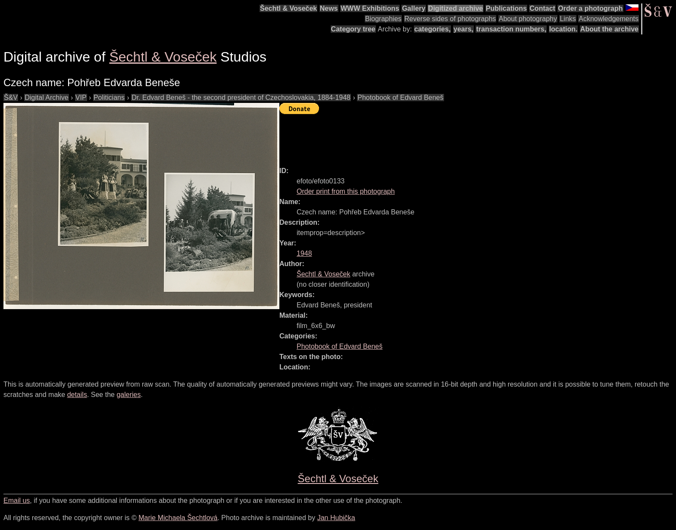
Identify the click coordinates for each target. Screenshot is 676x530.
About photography (528, 18)
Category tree (353, 29)
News (329, 8)
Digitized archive (455, 8)
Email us (16, 500)
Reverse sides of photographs (450, 18)
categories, (432, 29)
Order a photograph (590, 8)
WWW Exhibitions (370, 8)
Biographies (383, 18)
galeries (128, 394)
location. (563, 29)
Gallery (413, 8)
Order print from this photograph (346, 191)
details (77, 394)
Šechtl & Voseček (288, 8)
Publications (506, 8)
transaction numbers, (511, 29)
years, (463, 29)
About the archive (609, 29)
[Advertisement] (436, 136)
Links (568, 18)
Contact (542, 8)
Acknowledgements (608, 18)
